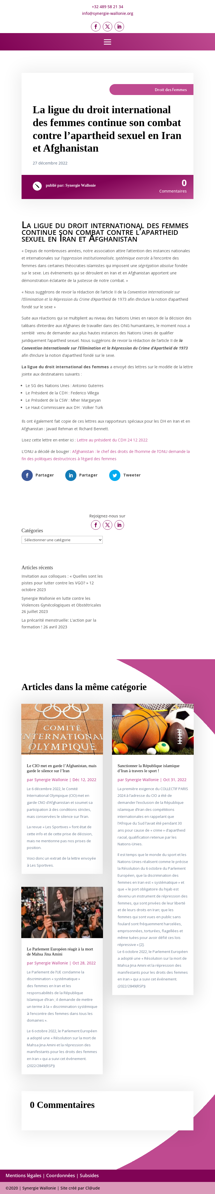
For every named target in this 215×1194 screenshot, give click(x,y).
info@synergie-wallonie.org (107, 13)
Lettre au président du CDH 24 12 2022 (112, 440)
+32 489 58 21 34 (107, 6)
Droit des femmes (171, 89)
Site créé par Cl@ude (80, 1188)
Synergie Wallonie (81, 185)
